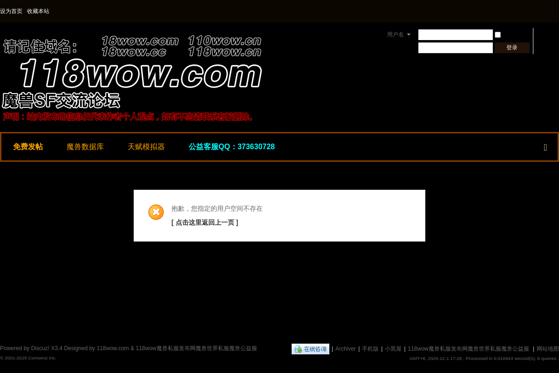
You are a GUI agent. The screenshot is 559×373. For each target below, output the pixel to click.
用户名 (395, 34)
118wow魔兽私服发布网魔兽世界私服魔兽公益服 (468, 348)
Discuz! (40, 348)
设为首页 (11, 11)
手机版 (370, 348)
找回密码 (548, 34)
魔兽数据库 (85, 147)
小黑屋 (393, 348)
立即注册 (548, 47)
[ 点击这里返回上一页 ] (204, 222)
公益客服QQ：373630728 (232, 147)
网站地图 (548, 348)
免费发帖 (28, 147)
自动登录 (510, 34)
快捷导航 (545, 145)
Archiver (345, 348)
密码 (393, 47)
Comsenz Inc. (42, 357)
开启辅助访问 (556, 11)
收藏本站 (38, 11)
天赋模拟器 (146, 147)
